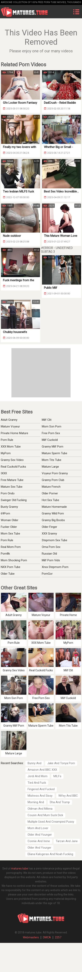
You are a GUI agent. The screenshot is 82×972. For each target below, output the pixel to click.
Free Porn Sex (51, 433)
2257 (58, 937)
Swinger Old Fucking (14, 500)
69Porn (5, 513)
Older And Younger (40, 834)
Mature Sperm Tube (54, 453)
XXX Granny (49, 533)
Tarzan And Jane (67, 841)
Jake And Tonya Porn (61, 763)
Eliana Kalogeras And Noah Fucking (50, 854)
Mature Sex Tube (11, 486)
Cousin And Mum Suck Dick (45, 815)
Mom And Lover (38, 828)
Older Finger (49, 527)
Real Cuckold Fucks (13, 466)
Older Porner (50, 493)
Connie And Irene (39, 841)
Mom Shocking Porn (14, 560)
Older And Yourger (39, 847)
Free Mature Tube (12, 480)
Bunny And (34, 763)
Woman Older (9, 520)
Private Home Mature (14, 433)
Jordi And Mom (38, 776)
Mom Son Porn (51, 426)
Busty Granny (9, 507)
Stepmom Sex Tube (54, 540)
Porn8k (5, 553)
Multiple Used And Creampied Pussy (51, 821)
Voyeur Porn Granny (55, 473)
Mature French (51, 486)
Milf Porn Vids (51, 560)
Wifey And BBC (68, 795)
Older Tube (8, 573)
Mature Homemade (54, 507)
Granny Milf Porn (52, 446)
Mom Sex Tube (10, 533)
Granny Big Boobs (53, 520)
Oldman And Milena (40, 808)
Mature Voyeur (10, 426)
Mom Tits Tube (51, 460)
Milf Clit (46, 420)
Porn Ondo (8, 493)
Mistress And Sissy (40, 795)
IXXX (4, 473)
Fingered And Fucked (41, 789)
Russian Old (49, 553)
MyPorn (6, 453)
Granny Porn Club (53, 480)
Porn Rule (7, 440)
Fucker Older (9, 527)
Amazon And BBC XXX (42, 769)
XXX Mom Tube (11, 446)
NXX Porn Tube (10, 567)
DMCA (47, 937)
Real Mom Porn (11, 547)
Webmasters (31, 937)
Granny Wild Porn (53, 513)
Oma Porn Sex (51, 547)
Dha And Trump (60, 802)
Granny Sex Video (12, 460)
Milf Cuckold (50, 440)
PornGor (47, 573)
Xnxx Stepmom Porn (55, 567)
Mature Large (50, 466)
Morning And (36, 802)
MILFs (57, 776)
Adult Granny (9, 420)
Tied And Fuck (37, 782)
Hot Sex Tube (50, 500)
